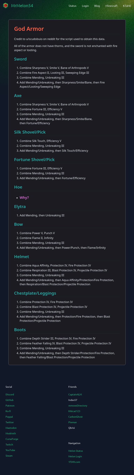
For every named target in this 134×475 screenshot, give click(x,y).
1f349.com (74, 461)
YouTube (10, 450)
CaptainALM (75, 394)
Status (72, 5)
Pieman (72, 422)
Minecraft (111, 5)
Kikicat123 (74, 411)
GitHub (9, 399)
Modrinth (11, 433)
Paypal (9, 416)
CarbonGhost (75, 416)
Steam (9, 455)
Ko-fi (8, 411)
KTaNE (127, 5)
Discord (10, 394)
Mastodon (11, 427)
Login (85, 5)
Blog (97, 5)
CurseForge (12, 438)
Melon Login (75, 456)
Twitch (9, 444)
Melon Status (75, 450)
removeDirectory (77, 405)
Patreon (10, 405)
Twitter (10, 422)
